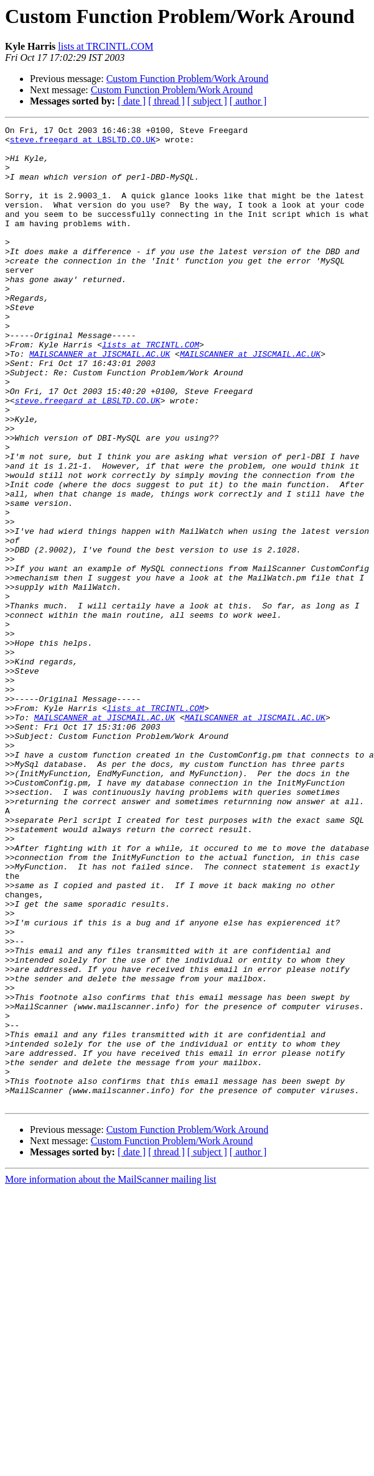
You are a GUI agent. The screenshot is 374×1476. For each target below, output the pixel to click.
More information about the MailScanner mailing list (110, 1375)
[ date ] (132, 101)
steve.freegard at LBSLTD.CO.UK (83, 143)
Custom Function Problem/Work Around (187, 78)
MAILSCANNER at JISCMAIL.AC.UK (99, 400)
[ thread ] (166, 101)
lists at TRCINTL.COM (105, 46)
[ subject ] (207, 101)
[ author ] (248, 101)
